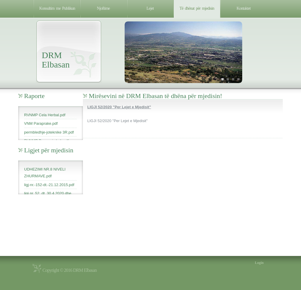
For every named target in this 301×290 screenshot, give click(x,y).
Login (259, 263)
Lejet (150, 8)
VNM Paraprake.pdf (41, 123)
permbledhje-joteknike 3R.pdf (49, 132)
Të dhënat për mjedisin (197, 8)
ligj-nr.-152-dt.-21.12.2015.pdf (49, 185)
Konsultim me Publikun (57, 8)
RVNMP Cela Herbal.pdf (44, 115)
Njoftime (103, 8)
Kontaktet (244, 8)
